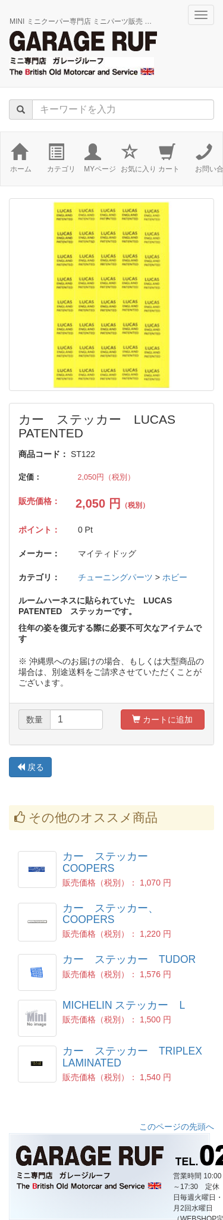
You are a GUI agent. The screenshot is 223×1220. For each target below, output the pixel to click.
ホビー (174, 577)
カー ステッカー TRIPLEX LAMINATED (132, 1056)
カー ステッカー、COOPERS (110, 913)
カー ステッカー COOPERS (110, 862)
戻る (30, 767)
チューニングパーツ (115, 577)
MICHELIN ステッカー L (123, 1005)
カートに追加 (162, 719)
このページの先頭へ (176, 1126)
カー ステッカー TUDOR (129, 959)
